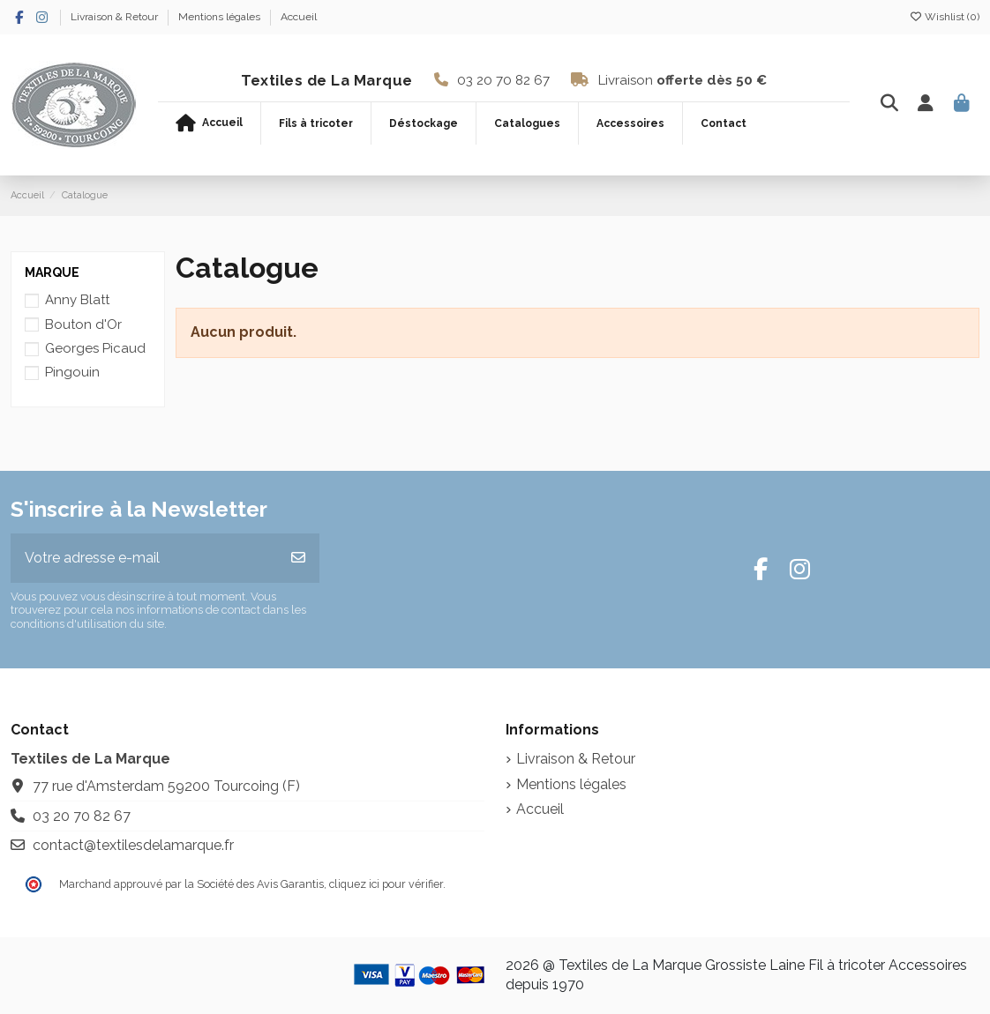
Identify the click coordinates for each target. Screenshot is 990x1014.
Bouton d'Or (83, 324)
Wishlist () (944, 17)
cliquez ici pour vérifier (386, 884)
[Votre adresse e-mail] (144, 558)
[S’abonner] (298, 558)
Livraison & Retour (116, 17)
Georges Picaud (95, 348)
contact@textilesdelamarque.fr (133, 845)
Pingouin (72, 372)
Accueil (299, 17)
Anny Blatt (77, 300)
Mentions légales (220, 17)
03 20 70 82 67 (503, 80)
